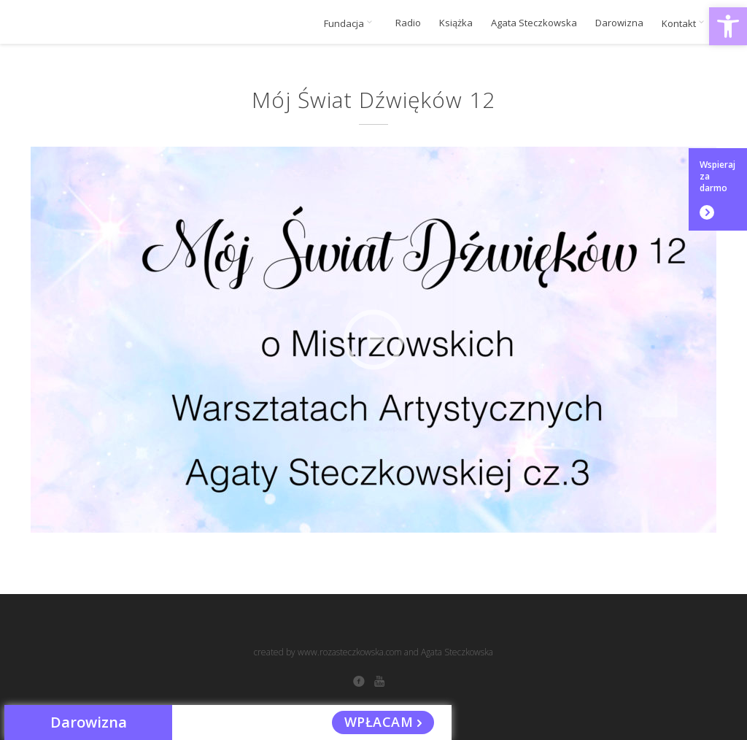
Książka (456, 23)
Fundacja (350, 23)
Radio (408, 23)
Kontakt (685, 23)
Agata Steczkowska (534, 23)
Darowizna (619, 23)
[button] (728, 26)
